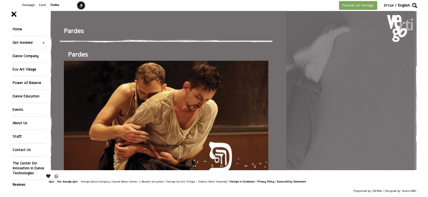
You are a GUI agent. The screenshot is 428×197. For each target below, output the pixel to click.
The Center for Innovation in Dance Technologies (28, 128)
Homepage (28, 5)
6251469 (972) (70, 181)
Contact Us (22, 113)
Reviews (19, 142)
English (404, 5)
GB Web (377, 191)
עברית (389, 5)
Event (42, 5)
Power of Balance (27, 65)
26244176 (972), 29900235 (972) (37, 181)
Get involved (22, 36)
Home (17, 27)
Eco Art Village (24, 56)
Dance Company (25, 46)
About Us (20, 94)
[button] (414, 5)
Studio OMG (409, 191)
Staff (17, 104)
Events (18, 84)
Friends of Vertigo (358, 5)
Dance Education (26, 75)
